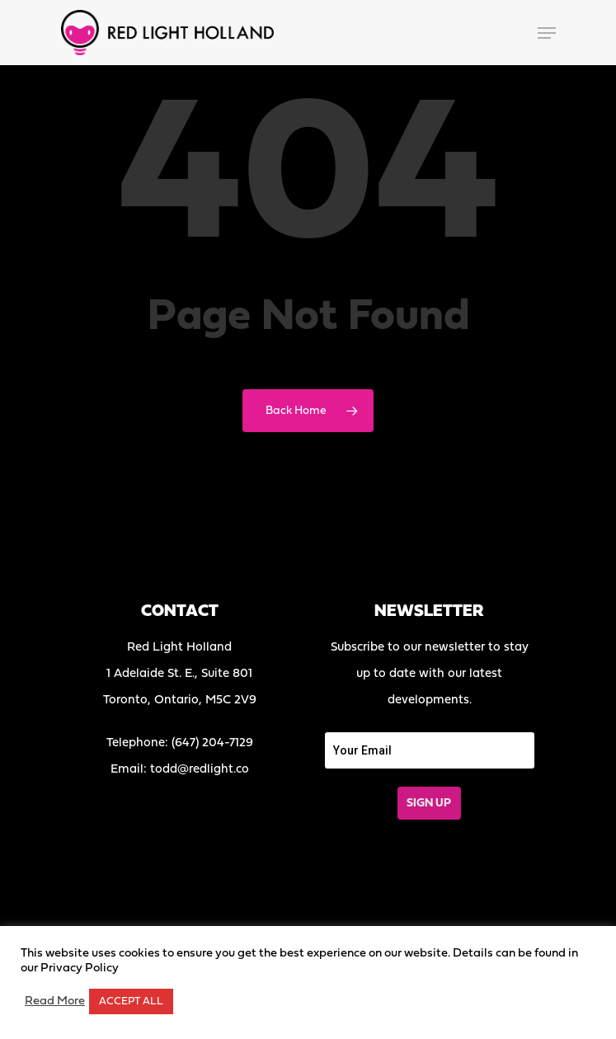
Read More (55, 1001)
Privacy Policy (79, 968)
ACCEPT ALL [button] (131, 1001)
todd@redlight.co (199, 770)
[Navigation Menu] (547, 33)
